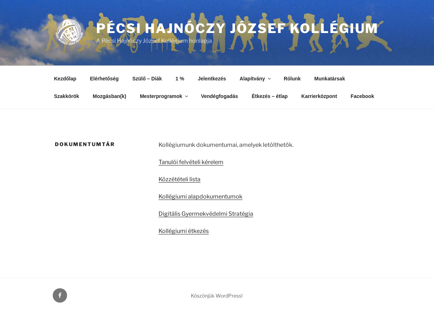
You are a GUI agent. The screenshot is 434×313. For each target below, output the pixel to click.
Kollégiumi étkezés (184, 231)
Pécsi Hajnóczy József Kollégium (237, 28)
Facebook (362, 96)
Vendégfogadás (219, 96)
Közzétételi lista (180, 179)
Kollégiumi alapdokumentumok (200, 196)
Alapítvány (256, 78)
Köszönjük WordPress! (216, 296)
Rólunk (292, 78)
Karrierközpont (319, 96)
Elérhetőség (104, 78)
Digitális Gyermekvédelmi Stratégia (206, 213)
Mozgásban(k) (109, 96)
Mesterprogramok (164, 96)
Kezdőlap (65, 78)
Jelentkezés (212, 78)
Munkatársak (329, 78)
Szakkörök (66, 96)
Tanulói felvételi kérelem (191, 162)
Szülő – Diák (147, 78)
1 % (179, 78)
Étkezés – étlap (270, 96)
